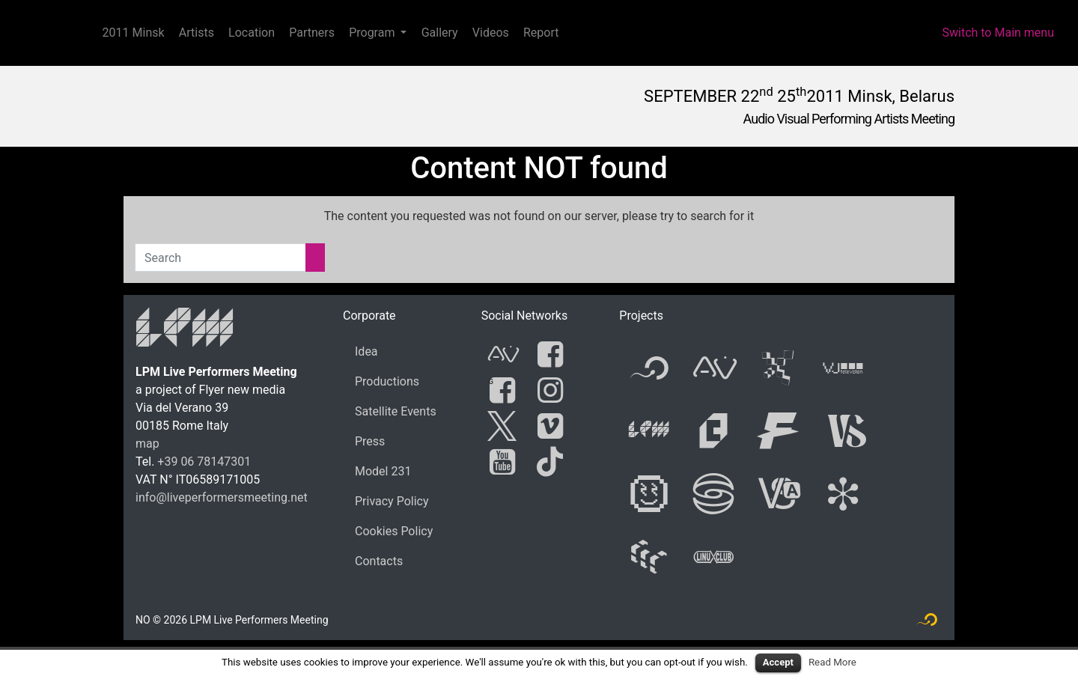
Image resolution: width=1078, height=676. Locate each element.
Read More (832, 662)
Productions (387, 381)
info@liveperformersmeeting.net (221, 497)
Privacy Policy (392, 501)
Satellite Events (395, 411)
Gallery (439, 32)
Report (541, 32)
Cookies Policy (394, 531)
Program (372, 32)
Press (370, 441)
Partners (312, 32)
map (147, 443)
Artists (196, 32)
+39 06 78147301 (204, 461)
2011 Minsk (134, 32)
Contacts (379, 561)
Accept (778, 662)
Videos (490, 32)
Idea (366, 351)
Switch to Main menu (998, 32)
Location (251, 32)
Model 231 (383, 471)
